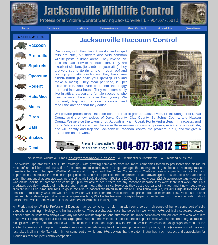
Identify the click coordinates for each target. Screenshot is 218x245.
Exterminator (109, 28)
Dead (33, 148)
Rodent (35, 86)
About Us (165, 28)
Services (53, 28)
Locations (81, 28)
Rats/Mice (38, 96)
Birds (33, 117)
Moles (34, 107)
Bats (32, 127)
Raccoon (37, 45)
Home (25, 28)
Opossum (37, 76)
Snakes (35, 137)
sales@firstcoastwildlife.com (91, 158)
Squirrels (37, 66)
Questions (193, 28)
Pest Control (137, 28)
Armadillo (37, 55)
